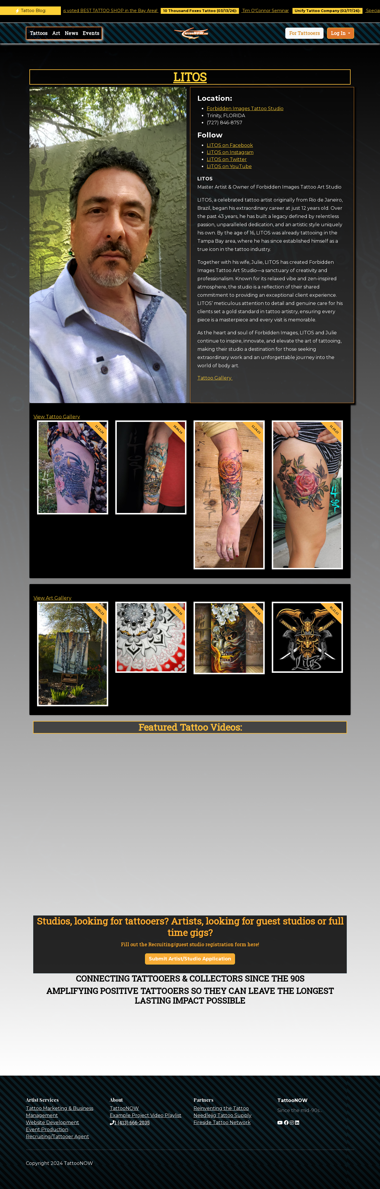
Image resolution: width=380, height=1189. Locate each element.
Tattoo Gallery (215, 378)
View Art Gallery (52, 598)
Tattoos (38, 33)
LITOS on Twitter (227, 159)
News (71, 33)
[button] (304, 33)
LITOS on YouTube (229, 166)
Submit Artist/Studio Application (190, 959)
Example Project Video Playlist (145, 1115)
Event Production (47, 1129)
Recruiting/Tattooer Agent (57, 1136)
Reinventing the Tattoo (221, 1108)
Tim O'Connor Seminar (282, 10)
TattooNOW (124, 1108)
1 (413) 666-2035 (130, 1122)
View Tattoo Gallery (57, 417)
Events (91, 33)
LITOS (190, 77)
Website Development (52, 1122)
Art (56, 33)
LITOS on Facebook (230, 145)
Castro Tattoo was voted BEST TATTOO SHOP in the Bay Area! (110, 10)
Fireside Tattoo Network (222, 1122)
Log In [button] (339, 33)
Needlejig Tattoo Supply (222, 1115)
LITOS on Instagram (230, 152)
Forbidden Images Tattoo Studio (245, 108)
